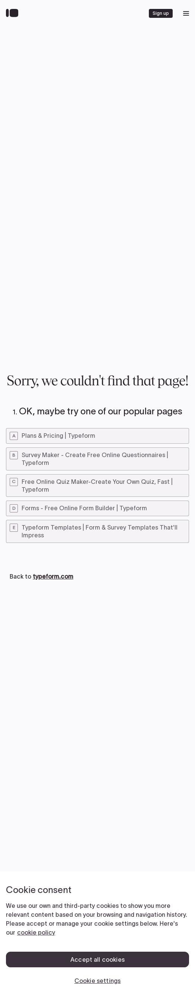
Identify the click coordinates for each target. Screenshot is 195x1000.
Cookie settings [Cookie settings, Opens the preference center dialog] (97, 980)
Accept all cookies (97, 959)
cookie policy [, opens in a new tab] (36, 932)
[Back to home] (14, 13)
